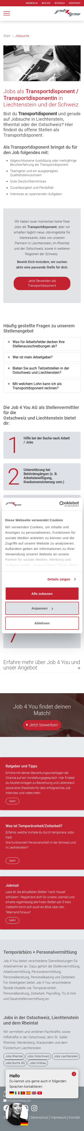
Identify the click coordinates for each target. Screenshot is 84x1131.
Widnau (60, 3)
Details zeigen (58, 579)
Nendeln (32, 3)
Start (7, 36)
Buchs (46, 3)
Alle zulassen (42, 593)
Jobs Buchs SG (15, 1063)
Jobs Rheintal (14, 1056)
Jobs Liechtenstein (66, 1056)
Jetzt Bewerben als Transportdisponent (42, 283)
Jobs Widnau (38, 1063)
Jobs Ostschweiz (38, 1056)
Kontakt (75, 3)
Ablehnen (42, 623)
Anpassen (42, 608)
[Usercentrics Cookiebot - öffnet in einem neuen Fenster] (60, 504)
